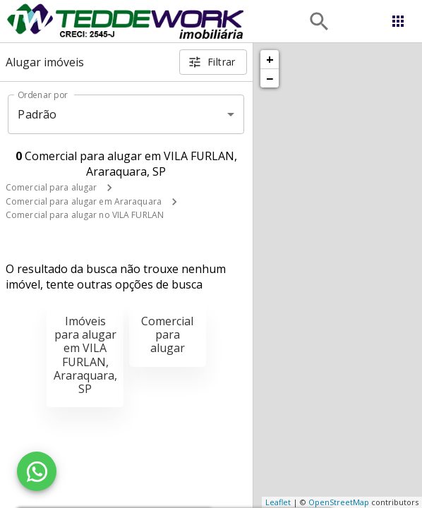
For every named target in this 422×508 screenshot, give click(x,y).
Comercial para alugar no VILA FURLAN (85, 215)
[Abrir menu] (398, 21)
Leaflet (278, 502)
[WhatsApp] (36, 471)
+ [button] (270, 59)
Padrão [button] (37, 114)
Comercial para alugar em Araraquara (84, 201)
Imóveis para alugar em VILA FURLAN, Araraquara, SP (85, 355)
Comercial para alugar (51, 187)
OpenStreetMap (338, 502)
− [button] (269, 78)
